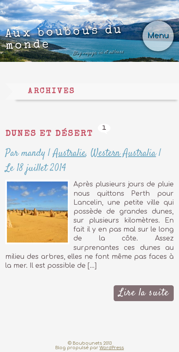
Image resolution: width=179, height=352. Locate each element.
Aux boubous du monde (64, 42)
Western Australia (123, 153)
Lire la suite (144, 293)
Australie (69, 153)
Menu (158, 35)
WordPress (111, 347)
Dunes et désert (49, 134)
